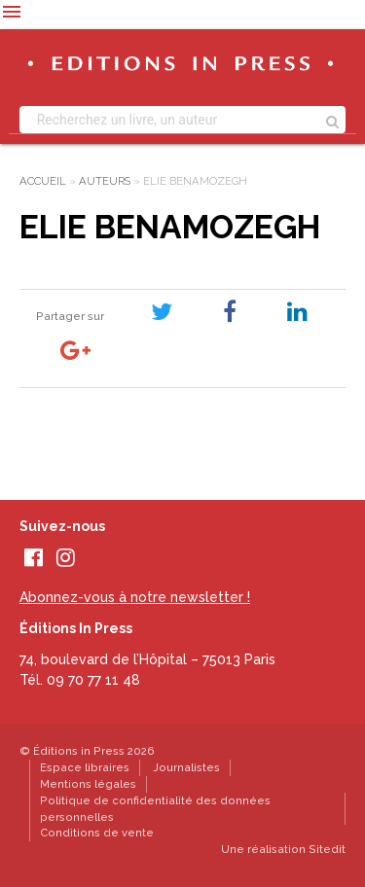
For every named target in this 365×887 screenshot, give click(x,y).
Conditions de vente (97, 832)
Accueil (42, 181)
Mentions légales (88, 784)
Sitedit (327, 849)
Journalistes (186, 767)
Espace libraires (84, 767)
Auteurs (104, 181)
